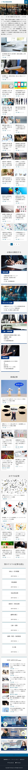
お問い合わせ (22, 759)
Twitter (19, 762)
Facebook (11, 762)
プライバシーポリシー (15, 759)
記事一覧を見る (14, 576)
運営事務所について (7, 759)
